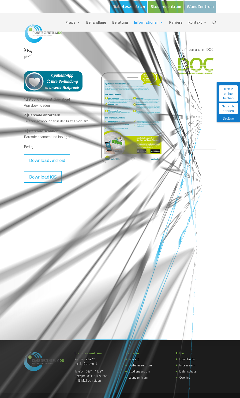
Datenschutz (187, 371)
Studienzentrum (166, 7)
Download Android (47, 160)
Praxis (70, 23)
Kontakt (195, 23)
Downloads (187, 359)
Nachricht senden (228, 108)
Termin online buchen (228, 93)
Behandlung (96, 23)
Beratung (120, 23)
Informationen (146, 23)
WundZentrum (200, 7)
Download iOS (43, 176)
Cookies (184, 377)
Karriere (175, 23)
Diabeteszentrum (128, 7)
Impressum (187, 365)
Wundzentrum (138, 377)
